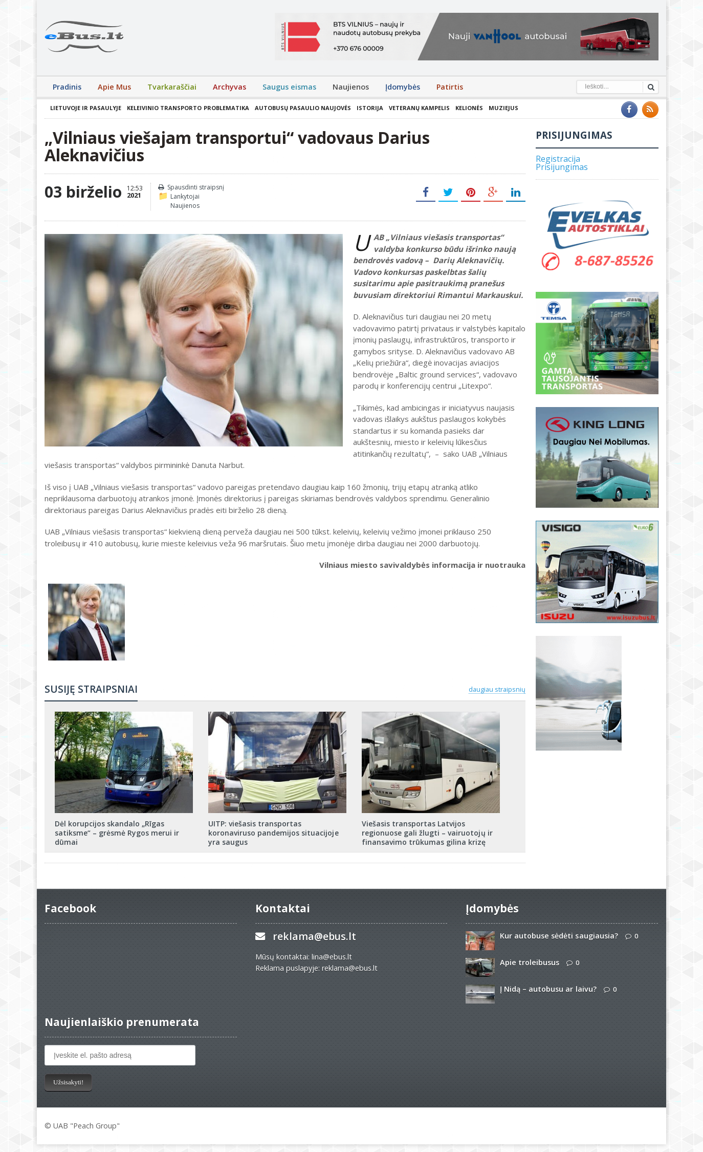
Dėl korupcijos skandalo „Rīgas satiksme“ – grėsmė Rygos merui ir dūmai (117, 833)
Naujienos (351, 87)
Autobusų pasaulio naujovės (302, 108)
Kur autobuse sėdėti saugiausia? (559, 936)
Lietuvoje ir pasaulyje (85, 108)
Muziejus (503, 108)
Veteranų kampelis (418, 108)
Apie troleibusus (529, 962)
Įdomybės (402, 87)
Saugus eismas (289, 87)
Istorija (369, 108)
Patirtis (449, 87)
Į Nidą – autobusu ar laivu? (548, 989)
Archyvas (229, 87)
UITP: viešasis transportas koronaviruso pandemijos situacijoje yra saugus (273, 833)
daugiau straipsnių (497, 689)
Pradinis (67, 87)
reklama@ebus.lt (314, 936)
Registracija (558, 158)
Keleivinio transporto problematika (188, 108)
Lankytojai (185, 196)
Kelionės (468, 108)
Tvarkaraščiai (171, 87)
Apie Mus (114, 87)
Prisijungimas (562, 167)
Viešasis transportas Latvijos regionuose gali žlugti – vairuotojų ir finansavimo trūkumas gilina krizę (427, 833)
